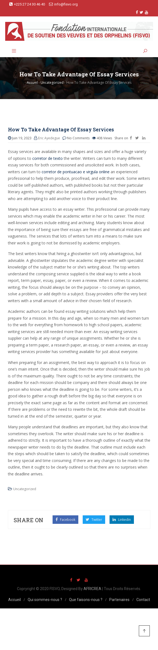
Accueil (14, 599)
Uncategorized (24, 489)
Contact (143, 599)
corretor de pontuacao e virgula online (76, 171)
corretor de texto (47, 158)
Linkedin (122, 519)
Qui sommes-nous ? (45, 599)
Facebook (65, 519)
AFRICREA (92, 589)
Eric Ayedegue (49, 138)
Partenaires (119, 599)
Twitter (94, 519)
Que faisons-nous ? (85, 599)
